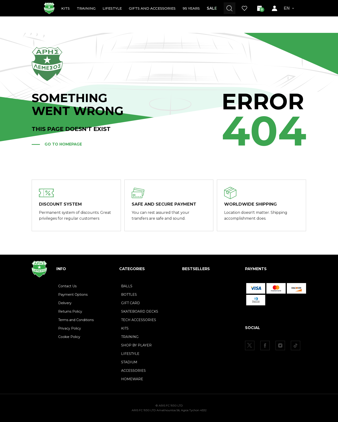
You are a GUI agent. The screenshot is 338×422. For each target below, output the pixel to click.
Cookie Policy (69, 337)
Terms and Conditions (76, 320)
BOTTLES (129, 294)
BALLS (126, 286)
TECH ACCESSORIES (138, 320)
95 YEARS (191, 8)
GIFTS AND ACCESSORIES (152, 8)
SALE (212, 8)
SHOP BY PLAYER (136, 345)
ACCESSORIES (133, 370)
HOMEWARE (132, 379)
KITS (65, 8)
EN (289, 8)
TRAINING (86, 8)
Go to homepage (63, 144)
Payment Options (73, 294)
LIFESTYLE (112, 8)
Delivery (65, 303)
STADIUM (129, 362)
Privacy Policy (69, 328)
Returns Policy (70, 311)
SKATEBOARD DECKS (139, 311)
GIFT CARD (130, 303)
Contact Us (67, 286)
